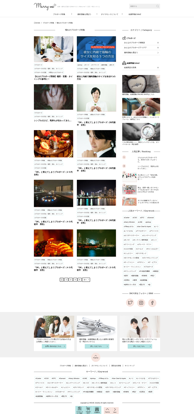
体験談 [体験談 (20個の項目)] (156, 271)
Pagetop (95, 357)
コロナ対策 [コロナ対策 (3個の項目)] (129, 249)
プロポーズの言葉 (40, 72)
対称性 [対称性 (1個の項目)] (144, 276)
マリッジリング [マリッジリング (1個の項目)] (130, 271)
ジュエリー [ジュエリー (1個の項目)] (129, 253)
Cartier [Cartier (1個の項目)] (127, 218)
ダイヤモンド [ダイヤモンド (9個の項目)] (141, 253)
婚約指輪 (104, 65)
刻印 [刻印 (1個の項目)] (126, 276)
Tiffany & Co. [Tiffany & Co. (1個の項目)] (129, 226)
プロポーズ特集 (59, 14)
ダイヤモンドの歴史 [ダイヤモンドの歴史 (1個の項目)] (132, 258)
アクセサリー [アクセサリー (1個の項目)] (141, 231)
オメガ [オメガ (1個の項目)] (127, 240)
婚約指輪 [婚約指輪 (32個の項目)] (135, 276)
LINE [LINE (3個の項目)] (140, 222)
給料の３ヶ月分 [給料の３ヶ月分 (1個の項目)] (130, 284)
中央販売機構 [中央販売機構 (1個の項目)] (145, 271)
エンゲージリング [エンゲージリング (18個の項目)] (149, 235)
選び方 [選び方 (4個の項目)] (142, 284)
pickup (80, 65)
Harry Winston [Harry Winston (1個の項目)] (130, 222)
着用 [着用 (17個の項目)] (135, 280)
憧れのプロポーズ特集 (98, 68)
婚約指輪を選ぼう (84, 14)
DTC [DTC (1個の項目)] (142, 218)
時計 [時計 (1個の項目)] (153, 276)
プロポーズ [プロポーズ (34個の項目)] (149, 267)
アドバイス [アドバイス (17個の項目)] (154, 231)
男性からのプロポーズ (56, 72)
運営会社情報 (116, 366)
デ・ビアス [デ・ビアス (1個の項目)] (153, 262)
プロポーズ (38, 65)
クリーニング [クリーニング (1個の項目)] (129, 244)
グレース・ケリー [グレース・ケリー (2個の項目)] (144, 244)
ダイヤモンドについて (109, 14)
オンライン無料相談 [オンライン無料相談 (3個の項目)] (141, 240)
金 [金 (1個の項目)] (149, 284)
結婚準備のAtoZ (135, 14)
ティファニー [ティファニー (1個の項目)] (129, 262)
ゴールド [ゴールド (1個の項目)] (140, 249)
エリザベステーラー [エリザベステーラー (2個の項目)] (132, 235)
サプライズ (95, 65)
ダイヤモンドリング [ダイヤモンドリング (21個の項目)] (150, 258)
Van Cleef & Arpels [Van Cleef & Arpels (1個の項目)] (144, 226)
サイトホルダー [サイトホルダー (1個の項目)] (152, 249)
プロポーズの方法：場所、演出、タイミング (49, 68)
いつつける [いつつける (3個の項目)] (129, 231)
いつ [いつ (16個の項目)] (156, 226)
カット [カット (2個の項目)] (154, 240)
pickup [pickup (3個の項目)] (148, 222)
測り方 (112, 65)
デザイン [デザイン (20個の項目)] (141, 262)
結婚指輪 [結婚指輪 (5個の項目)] (144, 280)
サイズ (87, 65)
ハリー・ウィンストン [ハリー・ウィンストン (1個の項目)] (133, 267)
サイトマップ (129, 366)
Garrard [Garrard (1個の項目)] (151, 218)
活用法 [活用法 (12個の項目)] (127, 280)
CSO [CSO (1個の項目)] (135, 218)
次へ (86, 280)
